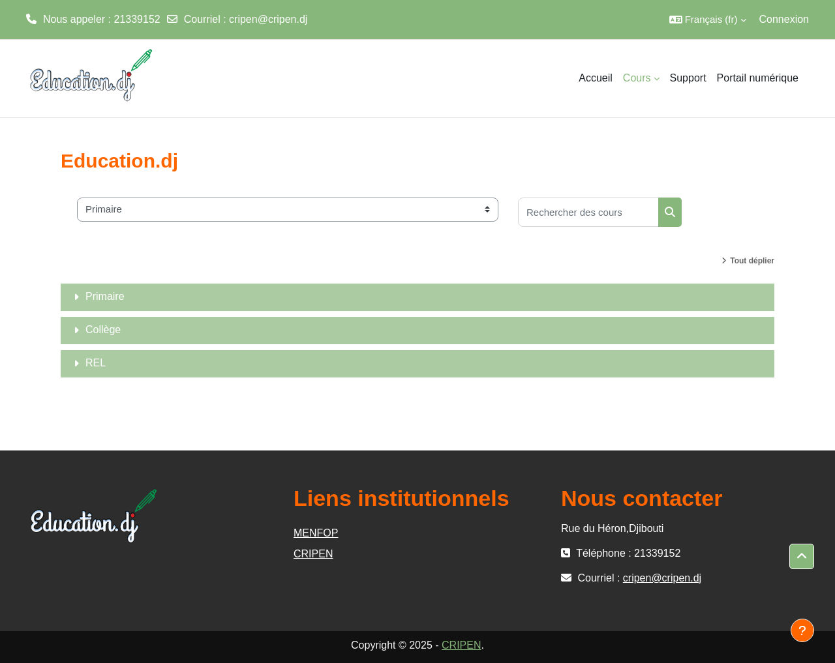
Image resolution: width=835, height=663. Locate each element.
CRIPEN (313, 553)
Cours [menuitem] (637, 77)
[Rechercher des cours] (588, 212)
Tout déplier (752, 260)
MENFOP (316, 532)
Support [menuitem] (688, 77)
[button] (707, 19)
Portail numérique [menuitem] (757, 77)
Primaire (105, 296)
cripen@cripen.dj (268, 19)
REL (95, 362)
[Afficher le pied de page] (802, 630)
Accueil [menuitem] (596, 77)
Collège (103, 329)
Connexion (784, 19)
